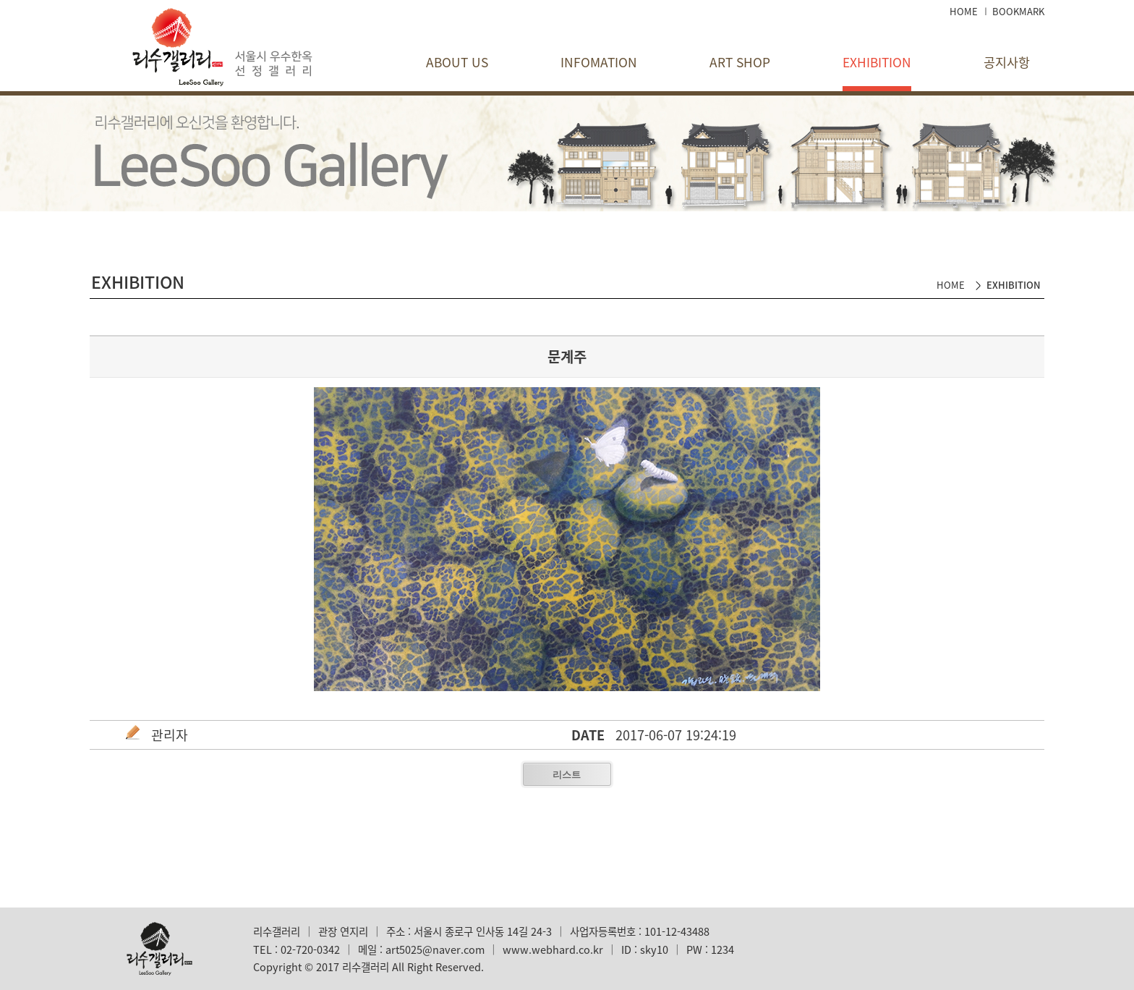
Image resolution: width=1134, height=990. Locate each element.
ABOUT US (457, 62)
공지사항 (1007, 62)
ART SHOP (739, 62)
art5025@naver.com (435, 949)
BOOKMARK (1018, 11)
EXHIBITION (877, 62)
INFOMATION (598, 62)
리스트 (567, 774)
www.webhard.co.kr (553, 949)
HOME (964, 11)
